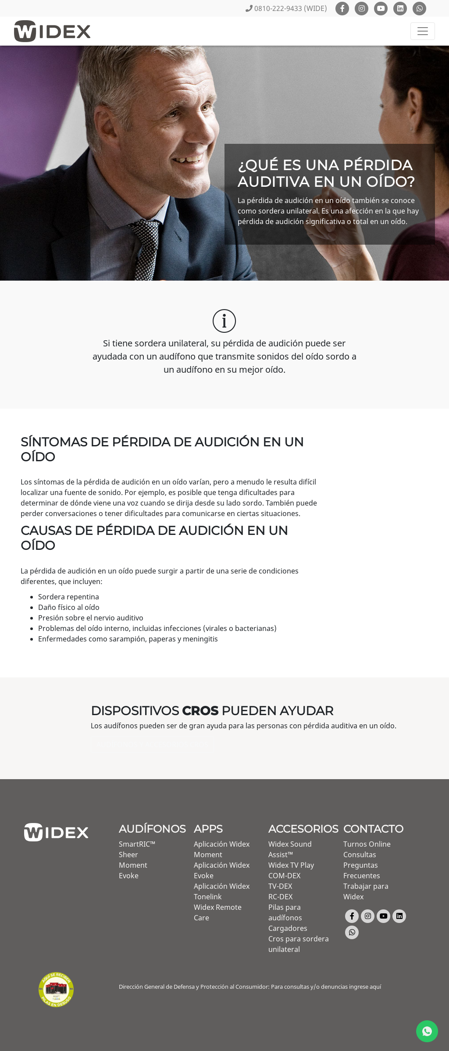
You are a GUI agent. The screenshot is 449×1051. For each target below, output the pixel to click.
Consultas (359, 854)
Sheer (128, 854)
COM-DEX (284, 875)
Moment (133, 865)
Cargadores (287, 928)
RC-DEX (280, 896)
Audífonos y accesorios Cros (152, 744)
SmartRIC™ (137, 844)
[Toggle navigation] (422, 31)
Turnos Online (367, 844)
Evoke (129, 875)
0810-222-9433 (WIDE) (286, 8)
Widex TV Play (291, 865)
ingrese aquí (365, 986)
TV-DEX (280, 886)
